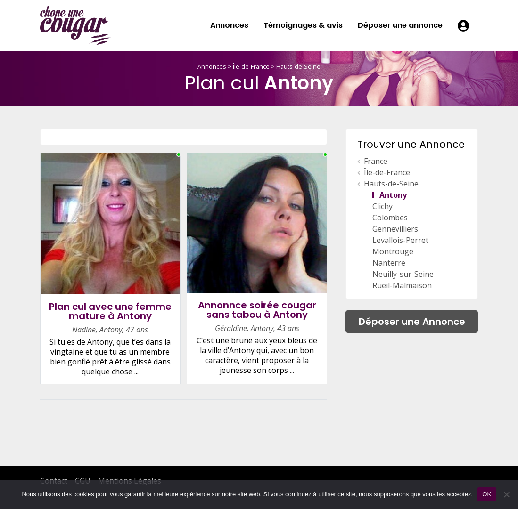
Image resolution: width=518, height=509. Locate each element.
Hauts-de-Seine (298, 66)
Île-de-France (251, 66)
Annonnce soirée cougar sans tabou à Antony (257, 310)
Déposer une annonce (400, 25)
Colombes (390, 217)
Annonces (229, 25)
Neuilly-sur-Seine (403, 274)
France (375, 161)
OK (486, 494)
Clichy (382, 206)
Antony (393, 195)
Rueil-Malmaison (402, 285)
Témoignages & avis (303, 25)
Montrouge (392, 251)
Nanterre (388, 263)
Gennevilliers (395, 229)
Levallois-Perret (400, 240)
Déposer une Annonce (412, 321)
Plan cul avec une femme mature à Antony (110, 311)
